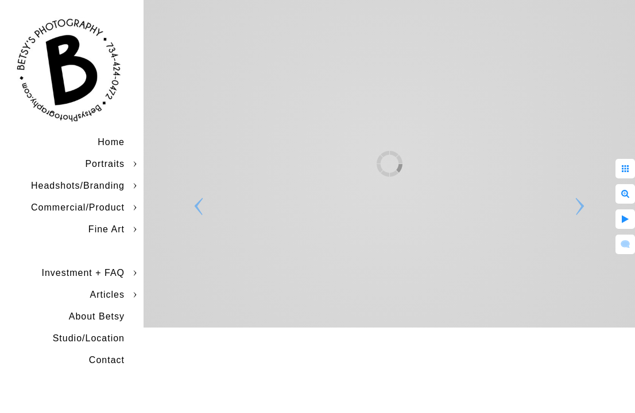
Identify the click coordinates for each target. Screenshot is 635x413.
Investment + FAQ (83, 273)
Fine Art (106, 229)
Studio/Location (89, 338)
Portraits (105, 164)
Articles (107, 294)
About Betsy (97, 316)
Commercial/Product (78, 207)
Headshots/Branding (78, 185)
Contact (107, 360)
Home (111, 142)
